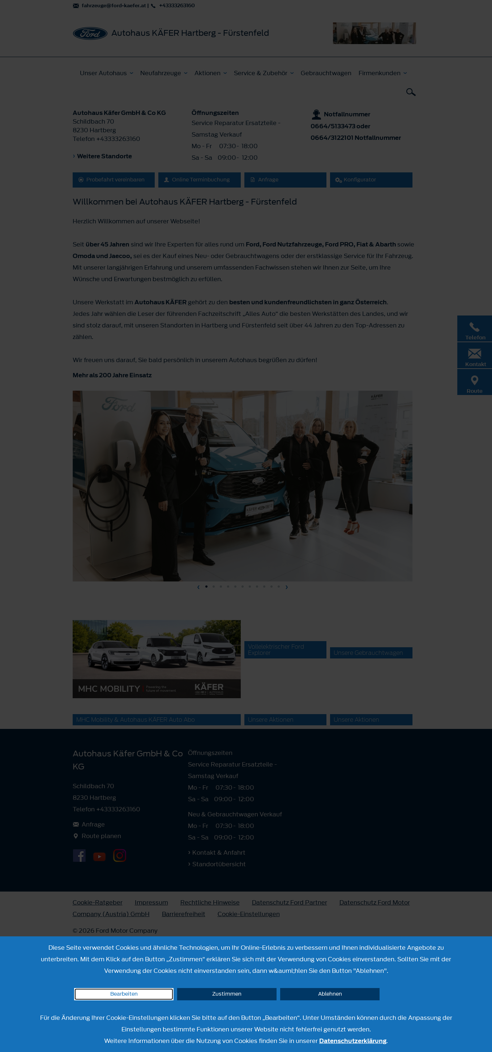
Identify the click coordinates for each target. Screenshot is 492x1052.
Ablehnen (330, 994)
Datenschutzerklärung (352, 1040)
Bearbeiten (124, 994)
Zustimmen (226, 994)
